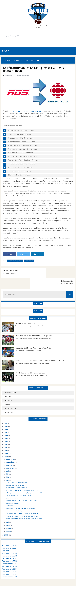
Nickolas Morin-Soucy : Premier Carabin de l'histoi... (22, 508)
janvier (8, 523)
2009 (6, 448)
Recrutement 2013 (9, 561)
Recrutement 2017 (9, 551)
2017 (6, 424)
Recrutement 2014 (9, 559)
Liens (20, 261)
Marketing (29, 261)
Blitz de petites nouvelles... (25, 315)
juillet (8, 466)
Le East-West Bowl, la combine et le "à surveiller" (21, 500)
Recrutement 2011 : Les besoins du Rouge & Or (33, 328)
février (8, 520)
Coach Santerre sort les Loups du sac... (30, 365)
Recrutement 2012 (9, 564)
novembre (10, 454)
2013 (6, 436)
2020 (6, 415)
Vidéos (7, 396)
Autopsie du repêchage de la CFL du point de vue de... (22, 505)
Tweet (23, 254)
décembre (10, 451)
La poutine (12, 261)
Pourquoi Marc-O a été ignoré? (15, 503)
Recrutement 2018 (9, 548)
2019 (6, 418)
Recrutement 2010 (9, 569)
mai (7, 472)
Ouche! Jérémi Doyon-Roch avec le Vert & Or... (33, 340)
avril (7, 514)
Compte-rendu (10, 385)
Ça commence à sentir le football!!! (16, 474)
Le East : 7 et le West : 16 (65, 273)
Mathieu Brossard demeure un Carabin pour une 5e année (24, 511)
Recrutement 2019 (9, 545)
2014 (6, 433)
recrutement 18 (10, 400)
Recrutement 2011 (9, 566)
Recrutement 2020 (9, 543)
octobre (9, 457)
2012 (6, 439)
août (8, 463)
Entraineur (9, 388)
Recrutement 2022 (9, 537)
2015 (6, 430)
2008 (6, 527)
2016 (6, 427)
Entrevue (8, 392)
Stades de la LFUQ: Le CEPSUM (15, 477)
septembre (10, 460)
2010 (6, 445)
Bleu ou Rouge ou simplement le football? (19, 487)
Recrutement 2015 (9, 556)
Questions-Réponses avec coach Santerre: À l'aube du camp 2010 (40, 353)
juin (7, 469)
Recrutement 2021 (9, 540)
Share (9, 254)
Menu (5, 51)
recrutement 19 (10, 404)
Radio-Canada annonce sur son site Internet (27, 111)
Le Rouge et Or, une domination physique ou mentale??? (24, 485)
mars (8, 517)
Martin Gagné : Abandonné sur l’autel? (18, 480)
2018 (6, 421)
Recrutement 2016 (9, 553)
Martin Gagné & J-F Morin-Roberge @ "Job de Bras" (22, 482)
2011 (5, 442)
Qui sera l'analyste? (9, 273)
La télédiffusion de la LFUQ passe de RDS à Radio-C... (22, 492)
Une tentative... (10, 498)
